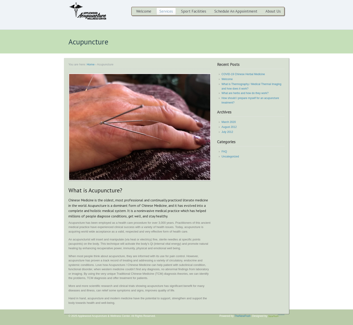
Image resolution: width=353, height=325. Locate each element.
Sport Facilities (193, 11)
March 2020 (229, 122)
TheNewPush (242, 316)
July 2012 (227, 132)
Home (91, 64)
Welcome (143, 11)
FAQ (224, 151)
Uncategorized (230, 156)
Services (166, 11)
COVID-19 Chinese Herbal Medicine (243, 74)
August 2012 (229, 127)
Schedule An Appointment (235, 11)
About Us (273, 11)
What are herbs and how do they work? (245, 93)
